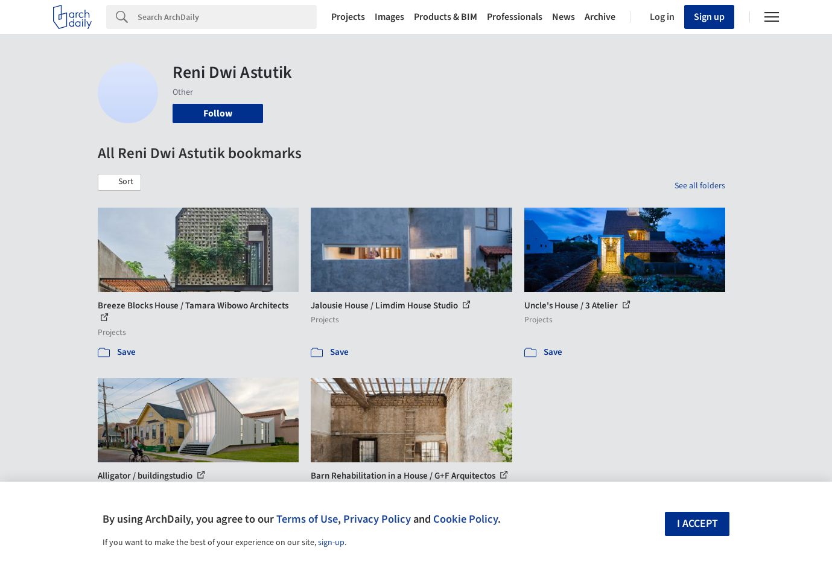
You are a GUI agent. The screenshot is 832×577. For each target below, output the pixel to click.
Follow (217, 113)
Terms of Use (307, 519)
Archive (600, 17)
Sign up (709, 17)
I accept (697, 523)
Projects (348, 17)
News (563, 17)
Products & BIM (445, 17)
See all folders (700, 186)
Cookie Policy (465, 519)
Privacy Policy (377, 519)
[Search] (227, 17)
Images (389, 17)
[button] (119, 182)
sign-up (331, 543)
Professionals (514, 17)
